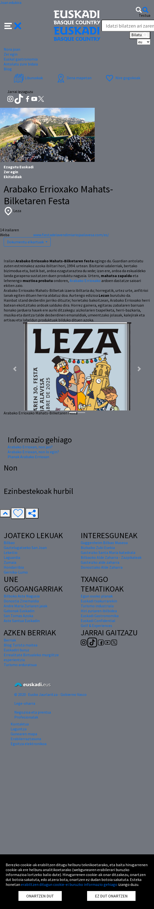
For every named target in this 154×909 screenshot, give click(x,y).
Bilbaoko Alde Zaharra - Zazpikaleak (111, 557)
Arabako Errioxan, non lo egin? (33, 451)
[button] (13, 25)
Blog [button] (8, 68)
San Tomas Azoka (18, 615)
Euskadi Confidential (98, 620)
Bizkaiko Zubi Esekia (98, 547)
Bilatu (139, 35)
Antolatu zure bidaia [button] (21, 64)
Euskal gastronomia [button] (21, 59)
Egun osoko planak (97, 596)
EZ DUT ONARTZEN (111, 895)
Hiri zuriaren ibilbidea (99, 610)
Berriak (10, 640)
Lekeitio (10, 552)
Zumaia (10, 562)
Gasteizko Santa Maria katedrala (108, 552)
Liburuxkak (28, 77)
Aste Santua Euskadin (22, 620)
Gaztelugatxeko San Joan (25, 547)
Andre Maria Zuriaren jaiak (25, 605)
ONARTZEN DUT (40, 895)
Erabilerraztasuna (26, 738)
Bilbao (9, 542)
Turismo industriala (97, 605)
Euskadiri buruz (16, 649)
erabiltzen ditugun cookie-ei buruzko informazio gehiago (69, 884)
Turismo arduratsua (20, 664)
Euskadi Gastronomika (100, 615)
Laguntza (19, 728)
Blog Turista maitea (20, 645)
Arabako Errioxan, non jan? (30, 446)
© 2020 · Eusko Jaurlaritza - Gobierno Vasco (50, 694)
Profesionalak (26, 717)
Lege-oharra (24, 703)
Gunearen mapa (24, 733)
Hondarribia (14, 567)
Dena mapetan (74, 77)
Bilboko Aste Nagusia (22, 596)
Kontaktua (20, 723)
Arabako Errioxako (85, 280)
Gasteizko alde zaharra (100, 562)
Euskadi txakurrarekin (99, 600)
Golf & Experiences (96, 625)
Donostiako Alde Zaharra (102, 567)
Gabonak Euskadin (19, 610)
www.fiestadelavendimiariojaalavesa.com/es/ (71, 234)
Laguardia (12, 557)
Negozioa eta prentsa (32, 712)
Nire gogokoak (122, 77)
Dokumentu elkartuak (26, 241)
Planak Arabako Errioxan (28, 456)
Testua (144, 15)
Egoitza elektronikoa (28, 743)
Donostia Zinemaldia (21, 600)
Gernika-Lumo (16, 572)
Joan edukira (10, 2)
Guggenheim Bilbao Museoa (104, 542)
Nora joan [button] (12, 49)
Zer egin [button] (10, 54)
